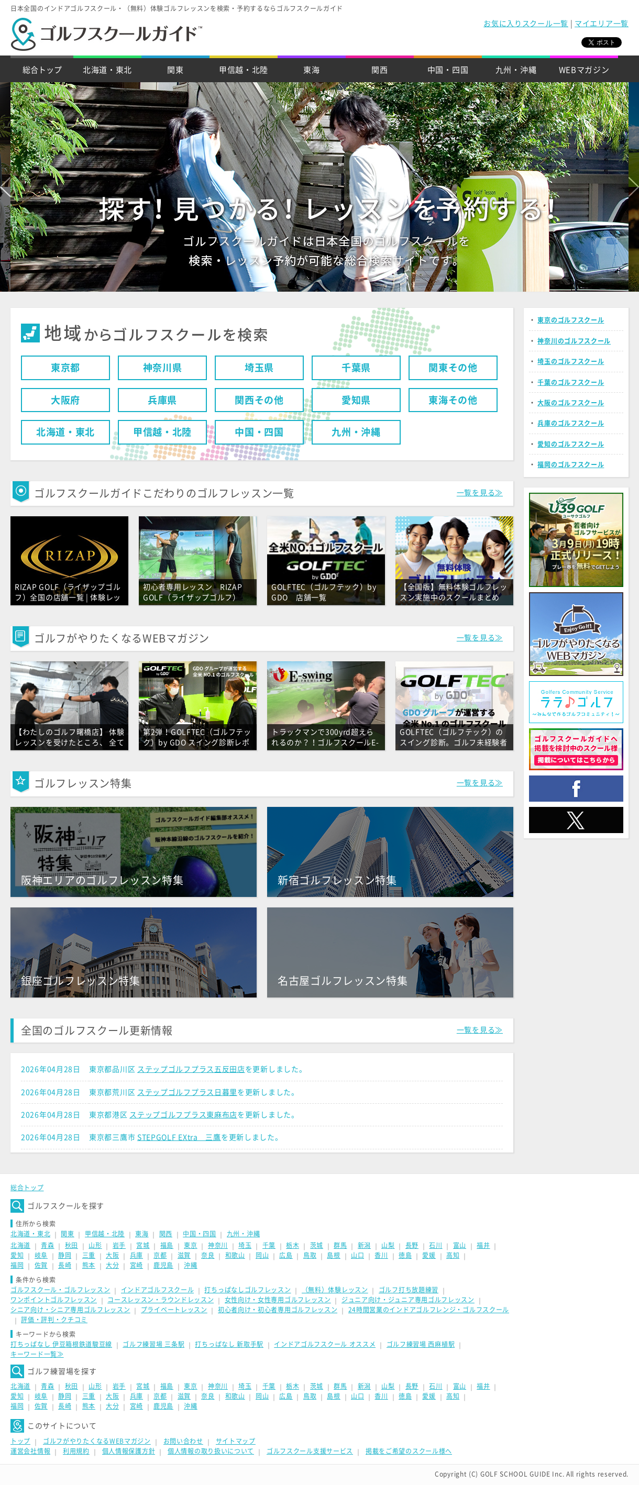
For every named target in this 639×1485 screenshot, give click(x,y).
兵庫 (136, 1255)
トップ (20, 1441)
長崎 (64, 1265)
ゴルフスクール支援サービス (310, 1451)
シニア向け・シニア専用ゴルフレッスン (70, 1309)
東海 (311, 70)
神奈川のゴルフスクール (574, 341)
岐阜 (41, 1255)
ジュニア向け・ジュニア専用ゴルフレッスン (408, 1299)
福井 (483, 1245)
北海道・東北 (107, 70)
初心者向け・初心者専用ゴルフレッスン (278, 1309)
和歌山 (235, 1255)
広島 (285, 1255)
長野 (411, 1245)
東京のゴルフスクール (570, 320)
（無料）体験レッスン (335, 1290)
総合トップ (42, 70)
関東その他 (453, 367)
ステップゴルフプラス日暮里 (187, 1092)
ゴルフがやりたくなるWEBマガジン (97, 1441)
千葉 (269, 1245)
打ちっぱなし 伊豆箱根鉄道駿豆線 (61, 1344)
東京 (190, 1245)
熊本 (88, 1265)
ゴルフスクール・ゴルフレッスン (60, 1290)
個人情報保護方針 (129, 1451)
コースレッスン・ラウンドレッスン (160, 1299)
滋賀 (184, 1255)
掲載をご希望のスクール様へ (409, 1451)
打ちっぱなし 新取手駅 (229, 1344)
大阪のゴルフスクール (570, 403)
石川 (435, 1245)
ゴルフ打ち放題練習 (408, 1290)
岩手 (119, 1245)
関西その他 (259, 400)
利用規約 (76, 1451)
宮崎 (136, 1265)
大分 (112, 1265)
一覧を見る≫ (480, 492)
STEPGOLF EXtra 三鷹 (179, 1137)
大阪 (112, 1255)
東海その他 (453, 400)
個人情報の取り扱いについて (211, 1451)
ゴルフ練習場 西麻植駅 (421, 1344)
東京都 (65, 367)
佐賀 (41, 1265)
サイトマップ (236, 1441)
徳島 (405, 1255)
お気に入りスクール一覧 (525, 23)
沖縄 (190, 1265)
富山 (459, 1245)
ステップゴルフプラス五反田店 (191, 1069)
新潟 (364, 1245)
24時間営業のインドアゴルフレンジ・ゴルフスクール (429, 1309)
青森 (47, 1245)
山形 (95, 1245)
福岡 (17, 1265)
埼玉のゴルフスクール (570, 361)
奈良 (207, 1255)
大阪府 (65, 400)
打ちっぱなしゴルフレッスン (247, 1290)
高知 (452, 1255)
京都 (160, 1255)
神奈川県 (162, 367)
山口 (357, 1255)
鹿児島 (163, 1265)
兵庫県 (162, 400)
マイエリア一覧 (602, 23)
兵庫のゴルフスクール (570, 423)
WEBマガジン (584, 70)
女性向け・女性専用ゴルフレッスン (278, 1299)
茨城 (316, 1245)
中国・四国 (448, 70)
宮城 (142, 1245)
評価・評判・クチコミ (54, 1319)
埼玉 (244, 1245)
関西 (379, 70)
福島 (166, 1245)
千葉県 (356, 367)
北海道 (20, 1245)
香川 (381, 1255)
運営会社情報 (30, 1451)
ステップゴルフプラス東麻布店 (183, 1114)
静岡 (64, 1255)
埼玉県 (259, 367)
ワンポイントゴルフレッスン (53, 1299)
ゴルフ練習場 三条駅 (153, 1344)
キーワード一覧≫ (37, 1354)
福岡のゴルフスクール (570, 464)
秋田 (71, 1245)
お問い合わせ (183, 1441)
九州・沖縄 (516, 70)
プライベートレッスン (174, 1309)
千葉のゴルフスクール (570, 382)
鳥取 (309, 1255)
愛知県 (356, 400)
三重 (88, 1255)
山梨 (387, 1245)
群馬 (340, 1245)
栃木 (292, 1245)
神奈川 (218, 1245)
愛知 (17, 1255)
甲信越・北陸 (243, 70)
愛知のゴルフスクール (570, 444)
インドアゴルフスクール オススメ (325, 1344)
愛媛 (428, 1255)
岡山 (262, 1255)
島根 (333, 1255)
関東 (175, 70)
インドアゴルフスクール (157, 1290)
